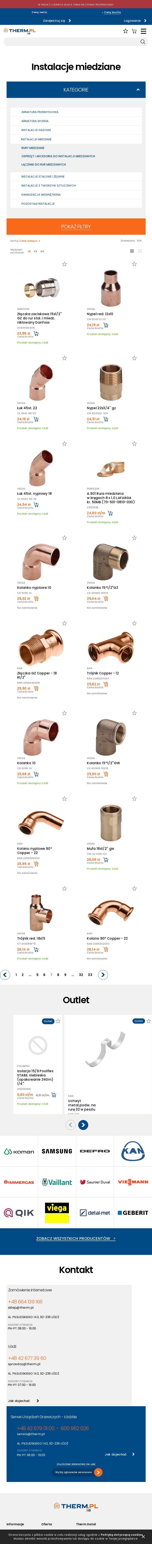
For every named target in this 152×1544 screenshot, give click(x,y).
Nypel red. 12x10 (100, 314)
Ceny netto (39, 12)
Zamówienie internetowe (32, 1290)
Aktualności (83, 1483)
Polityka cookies (17, 1488)
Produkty (47, 1478)
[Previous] (20, 975)
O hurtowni (83, 1478)
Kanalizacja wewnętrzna (41, 195)
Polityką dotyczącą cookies (122, 1534)
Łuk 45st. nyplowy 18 (34, 493)
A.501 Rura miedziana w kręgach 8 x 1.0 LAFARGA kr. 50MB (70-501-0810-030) (111, 497)
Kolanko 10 (26, 763)
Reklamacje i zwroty (19, 1512)
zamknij (143, 1536)
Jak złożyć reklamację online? (21, 1505)
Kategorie (76, 89)
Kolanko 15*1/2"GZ (103, 587)
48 (37, 251)
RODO (10, 1493)
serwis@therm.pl (29, 1380)
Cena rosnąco (28, 240)
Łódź (84, 1290)
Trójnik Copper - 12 (103, 673)
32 (84, 975)
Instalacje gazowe (36, 130)
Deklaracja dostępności (22, 1498)
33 (92, 975)
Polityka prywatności (20, 1483)
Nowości (46, 1488)
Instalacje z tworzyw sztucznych (48, 185)
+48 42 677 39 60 (94, 1302)
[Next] (103, 975)
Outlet (45, 1498)
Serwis (80, 1493)
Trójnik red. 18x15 (31, 938)
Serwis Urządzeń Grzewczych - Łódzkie (44, 1363)
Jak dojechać (89, 1343)
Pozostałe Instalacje (38, 204)
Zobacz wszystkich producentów (76, 1233)
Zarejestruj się (36, 21)
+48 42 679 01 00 (31, 1374)
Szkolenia (82, 1488)
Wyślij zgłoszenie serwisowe (73, 1416)
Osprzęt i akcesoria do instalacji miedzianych (58, 156)
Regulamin (13, 1478)
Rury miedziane (32, 148)
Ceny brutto (112, 12)
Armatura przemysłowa (39, 112)
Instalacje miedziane (36, 139)
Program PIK (49, 1503)
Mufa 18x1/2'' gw (101, 848)
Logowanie (112, 21)
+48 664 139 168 (23, 1302)
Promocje (47, 1493)
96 (44, 251)
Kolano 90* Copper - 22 (107, 938)
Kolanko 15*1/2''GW (104, 763)
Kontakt (81, 1498)
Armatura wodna (34, 121)
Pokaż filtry (76, 226)
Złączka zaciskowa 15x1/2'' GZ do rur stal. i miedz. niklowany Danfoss (39, 318)
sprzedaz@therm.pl (94, 1307)
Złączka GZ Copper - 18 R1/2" (36, 675)
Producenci (48, 1483)
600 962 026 (61, 1374)
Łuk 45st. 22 (27, 408)
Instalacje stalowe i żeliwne (43, 176)
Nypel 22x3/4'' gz (101, 408)
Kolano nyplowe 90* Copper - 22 (34, 850)
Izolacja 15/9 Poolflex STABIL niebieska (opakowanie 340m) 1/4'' (35, 1077)
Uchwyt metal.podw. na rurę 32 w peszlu (82, 1055)
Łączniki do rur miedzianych (43, 164)
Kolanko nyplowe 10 (34, 587)
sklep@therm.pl (22, 1307)
